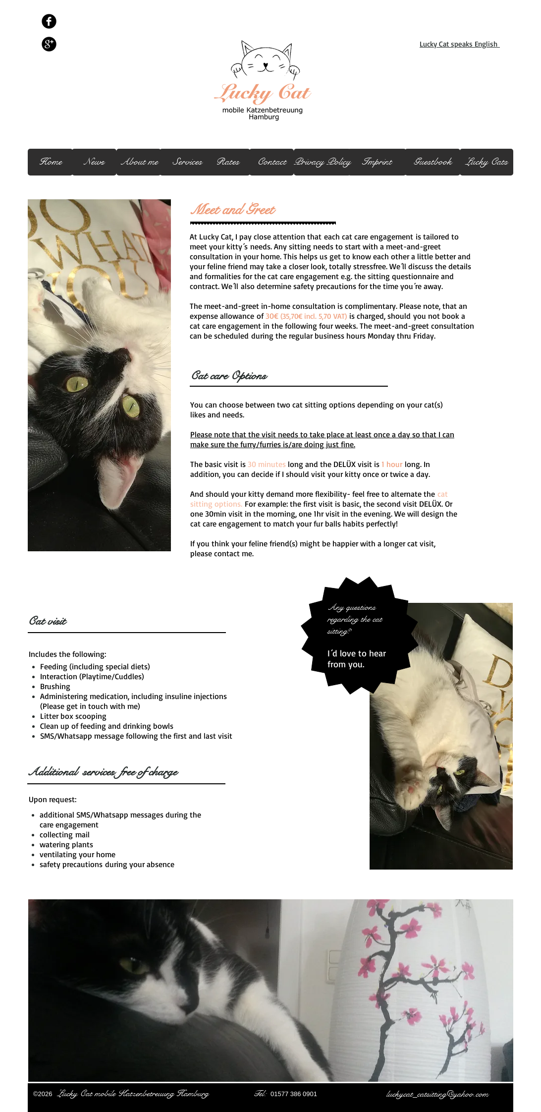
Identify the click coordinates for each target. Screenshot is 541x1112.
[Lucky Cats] (486, 162)
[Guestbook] (432, 162)
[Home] (50, 162)
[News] (94, 162)
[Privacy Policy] (322, 162)
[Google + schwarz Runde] (49, 44)
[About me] (138, 162)
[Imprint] (377, 162)
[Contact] (271, 162)
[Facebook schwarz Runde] (49, 21)
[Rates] (227, 162)
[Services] (187, 162)
